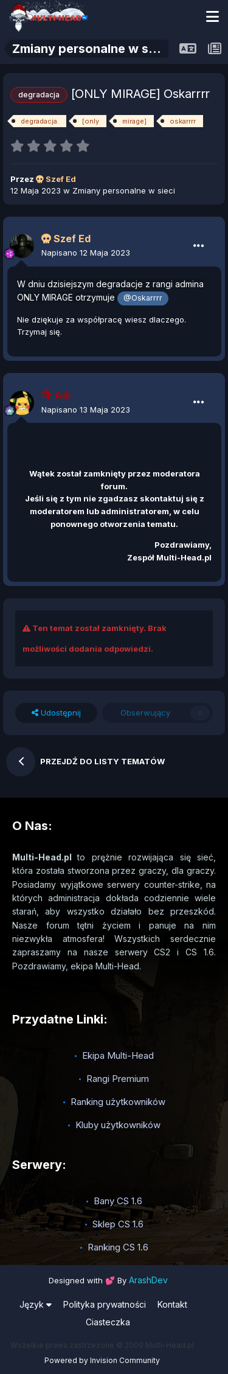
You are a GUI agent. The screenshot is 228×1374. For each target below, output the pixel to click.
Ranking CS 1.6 (118, 1247)
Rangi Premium (117, 1078)
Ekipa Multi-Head (118, 1055)
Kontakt (172, 1304)
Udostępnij (56, 712)
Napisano (85, 252)
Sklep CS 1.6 (117, 1224)
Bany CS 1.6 (118, 1201)
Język (35, 1304)
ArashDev (148, 1280)
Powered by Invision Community (102, 1360)
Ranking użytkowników (118, 1101)
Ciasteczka (108, 1322)
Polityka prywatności (104, 1304)
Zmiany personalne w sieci (123, 190)
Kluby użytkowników (118, 1125)
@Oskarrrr (142, 297)
